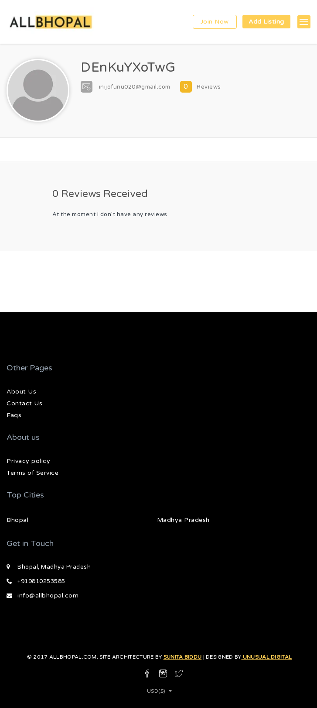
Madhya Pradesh (183, 520)
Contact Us (24, 403)
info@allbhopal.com (47, 595)
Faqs (14, 415)
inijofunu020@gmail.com (134, 86)
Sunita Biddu (183, 657)
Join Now (215, 21)
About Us (21, 391)
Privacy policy (28, 461)
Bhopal (17, 520)
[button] (303, 21)
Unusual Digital (266, 657)
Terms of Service (32, 473)
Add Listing (266, 21)
